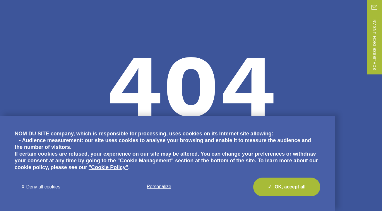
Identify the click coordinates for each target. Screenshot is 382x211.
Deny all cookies (40, 186)
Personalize (159, 186)
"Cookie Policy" (108, 167)
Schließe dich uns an (374, 44)
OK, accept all (287, 186)
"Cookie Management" (145, 161)
